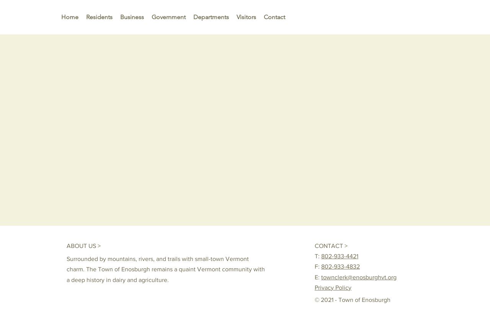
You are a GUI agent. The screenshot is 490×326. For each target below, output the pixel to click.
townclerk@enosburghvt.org (359, 277)
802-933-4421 (339, 256)
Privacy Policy (333, 287)
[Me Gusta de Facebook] (387, 245)
